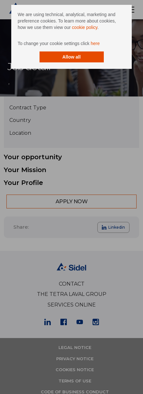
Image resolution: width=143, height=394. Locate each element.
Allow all (71, 57)
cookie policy (84, 27)
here (95, 43)
